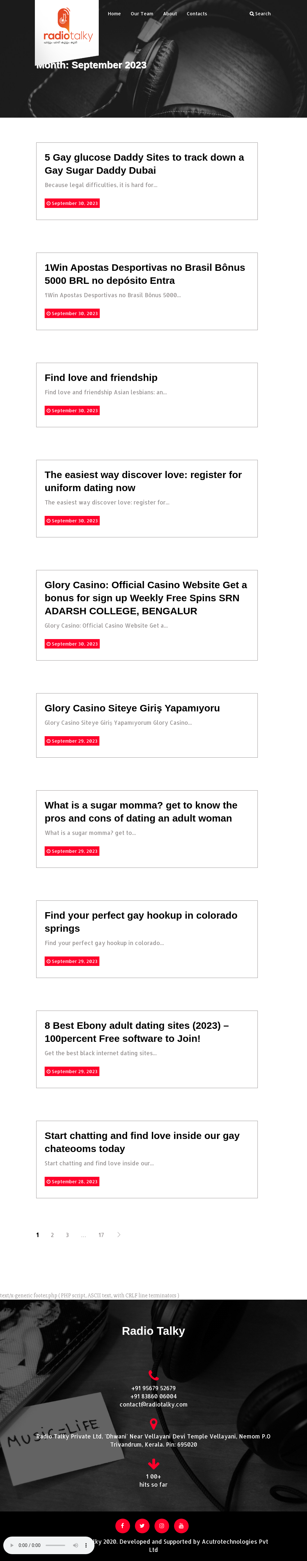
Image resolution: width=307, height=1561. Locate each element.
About (170, 13)
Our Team (142, 13)
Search (260, 13)
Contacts (197, 13)
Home (114, 13)
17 (101, 1234)
